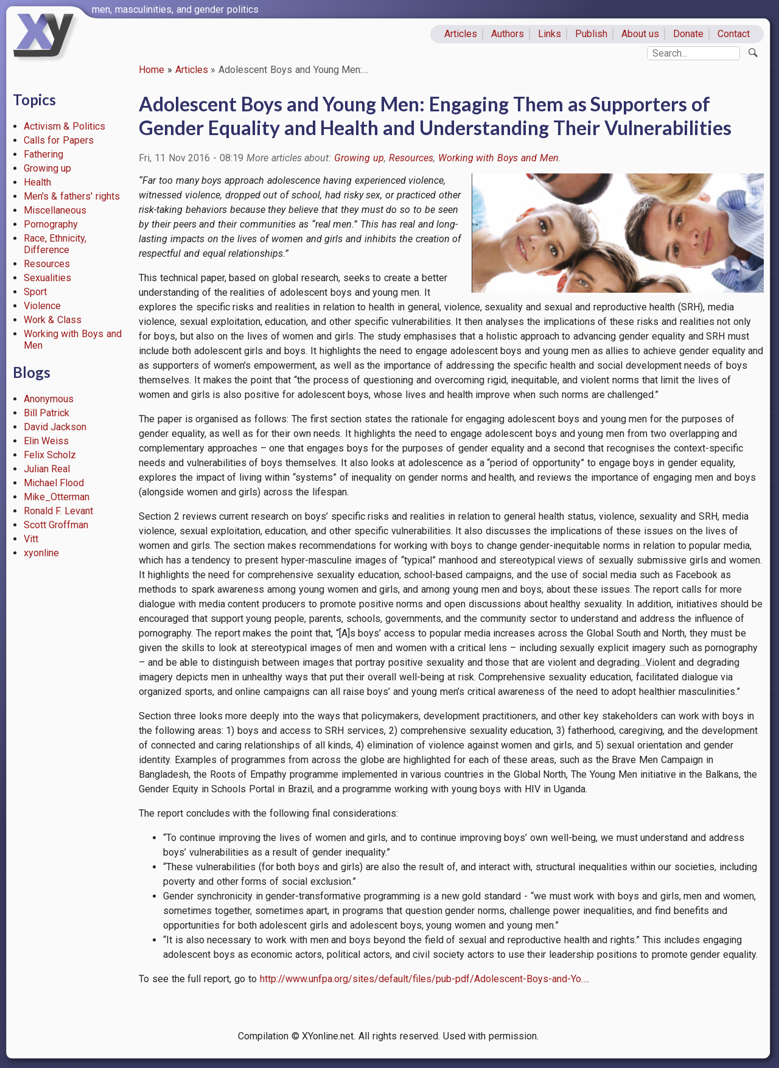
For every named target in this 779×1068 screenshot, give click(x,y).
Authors (507, 34)
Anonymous (49, 399)
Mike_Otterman (56, 497)
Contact (734, 34)
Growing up (48, 168)
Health (37, 182)
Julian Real (47, 469)
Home (151, 69)
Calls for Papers (59, 140)
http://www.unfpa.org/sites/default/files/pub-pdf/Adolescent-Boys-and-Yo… (423, 979)
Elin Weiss (46, 441)
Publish (591, 34)
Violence (42, 306)
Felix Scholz (50, 455)
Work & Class (53, 320)
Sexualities (47, 278)
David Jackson (55, 427)
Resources (47, 264)
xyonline (41, 553)
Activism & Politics (65, 126)
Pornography (51, 224)
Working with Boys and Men (498, 158)
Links (549, 34)
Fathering (43, 154)
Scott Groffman (56, 525)
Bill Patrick (47, 413)
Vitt (31, 539)
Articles (460, 34)
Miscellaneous (55, 210)
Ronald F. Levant (59, 511)
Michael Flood (54, 483)
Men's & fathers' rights (72, 196)
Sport (35, 292)
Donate (688, 34)
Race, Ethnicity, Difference (55, 244)
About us (640, 34)
